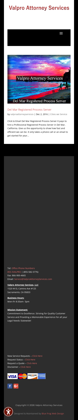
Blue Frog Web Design (53, 413)
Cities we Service (58, 114)
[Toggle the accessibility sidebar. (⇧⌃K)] (8, 411)
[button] (61, 33)
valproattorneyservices (22, 114)
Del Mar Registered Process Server (29, 109)
